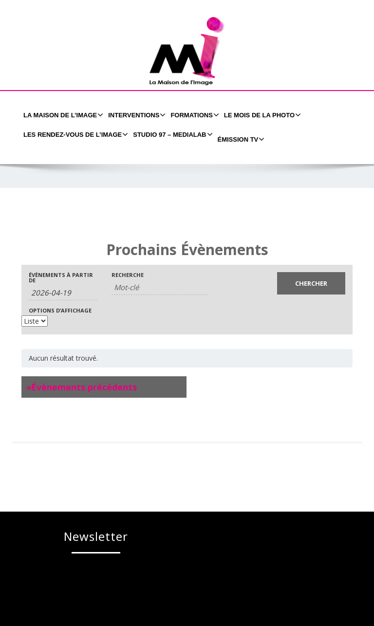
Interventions (135, 114)
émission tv (240, 139)
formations (193, 114)
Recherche (128, 274)
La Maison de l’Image (62, 114)
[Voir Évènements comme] (34, 321)
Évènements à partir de (61, 277)
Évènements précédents (81, 387)
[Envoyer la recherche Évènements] (311, 283)
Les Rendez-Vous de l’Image (74, 134)
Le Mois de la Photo (261, 114)
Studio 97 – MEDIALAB (171, 134)
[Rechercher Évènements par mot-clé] (159, 287)
